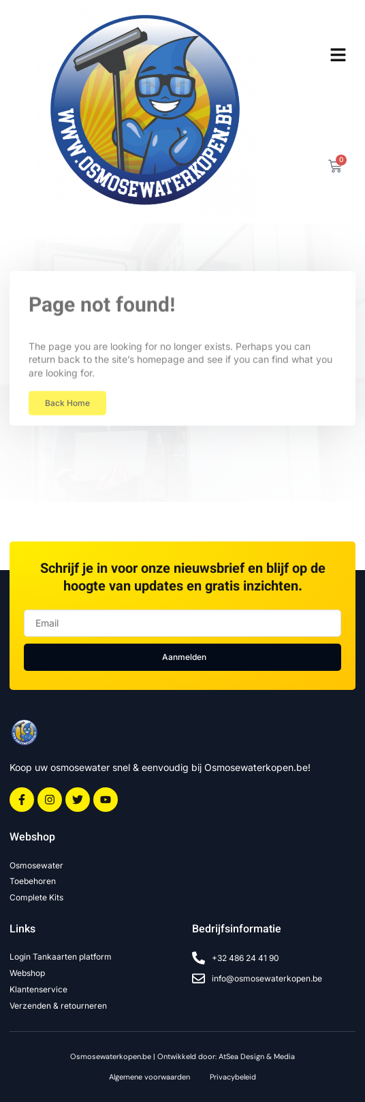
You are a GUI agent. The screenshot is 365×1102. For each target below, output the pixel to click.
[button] (338, 55)
